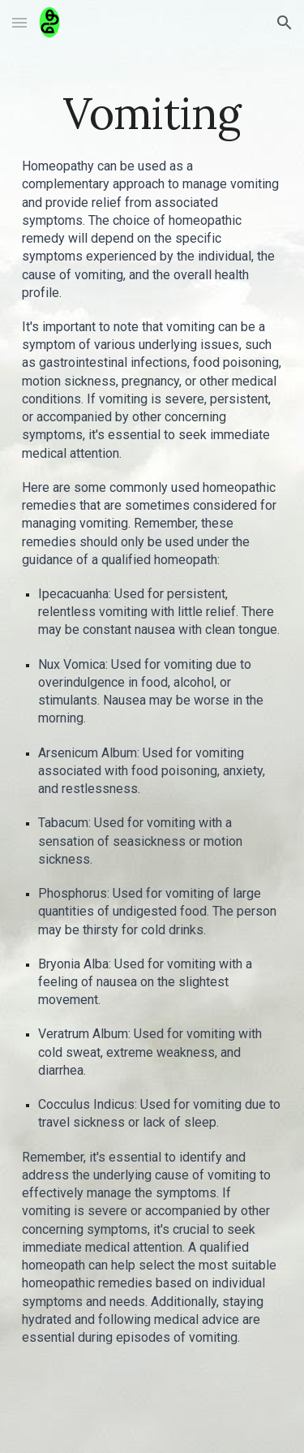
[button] (19, 22)
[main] (152, 113)
